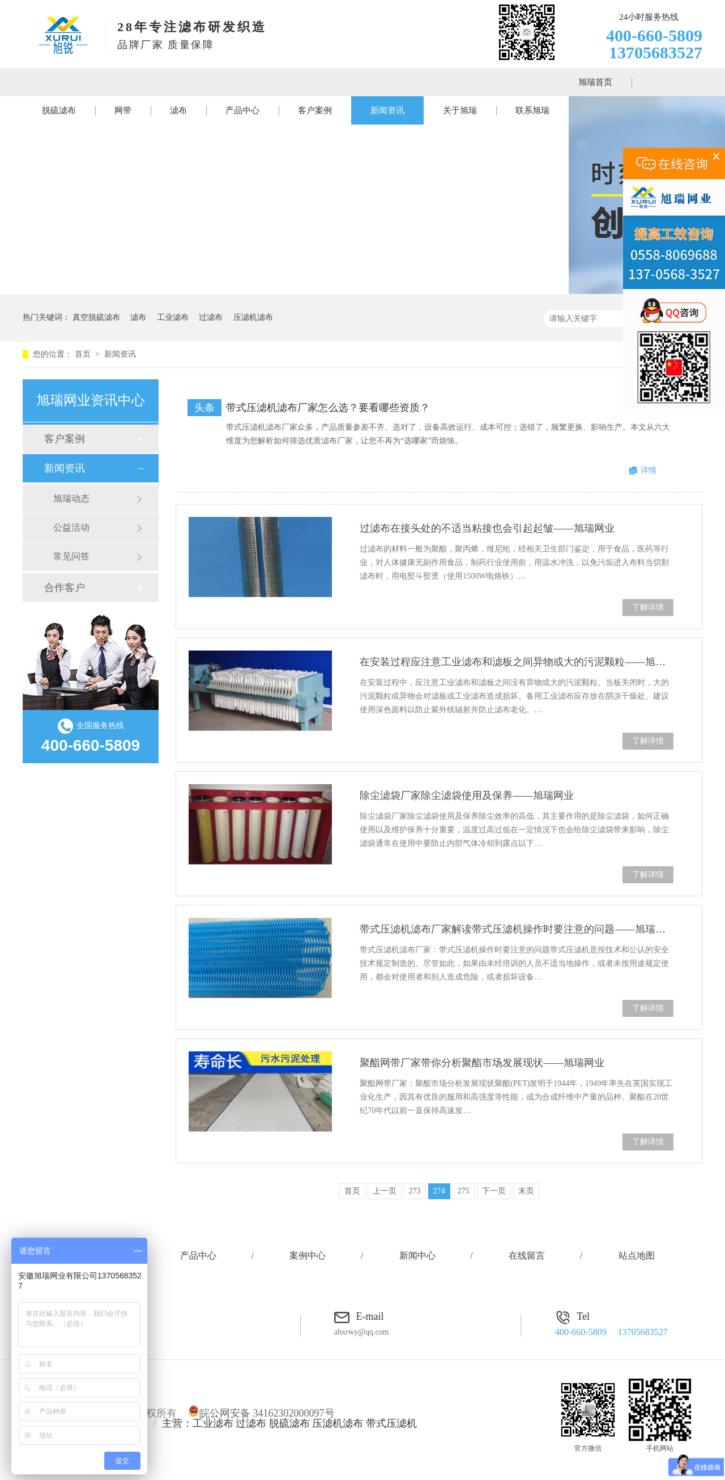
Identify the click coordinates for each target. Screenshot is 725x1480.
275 (464, 1191)
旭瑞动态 (71, 498)
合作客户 (64, 587)
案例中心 (307, 1255)
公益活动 (71, 527)
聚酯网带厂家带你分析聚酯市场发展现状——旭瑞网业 (482, 1062)
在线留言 (527, 1255)
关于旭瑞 (460, 110)
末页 (526, 1191)
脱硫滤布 (59, 110)
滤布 (178, 110)
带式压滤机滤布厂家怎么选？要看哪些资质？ (328, 407)
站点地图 (637, 1255)
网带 (122, 110)
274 (439, 1191)
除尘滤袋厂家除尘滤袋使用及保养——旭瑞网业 (467, 795)
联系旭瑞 (532, 110)
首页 (84, 354)
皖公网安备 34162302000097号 (261, 1413)
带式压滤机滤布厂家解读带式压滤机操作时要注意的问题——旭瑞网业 (516, 929)
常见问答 (71, 556)
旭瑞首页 (595, 82)
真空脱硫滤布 (96, 317)
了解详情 (648, 607)
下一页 (494, 1191)
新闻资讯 (387, 110)
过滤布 (211, 317)
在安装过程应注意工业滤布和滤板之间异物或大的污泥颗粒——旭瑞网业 (516, 662)
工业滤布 (173, 317)
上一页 (384, 1191)
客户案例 (315, 110)
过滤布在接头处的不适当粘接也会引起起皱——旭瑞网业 (487, 528)
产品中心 (242, 110)
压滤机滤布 (253, 317)
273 (415, 1191)
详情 (648, 470)
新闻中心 (417, 1255)
